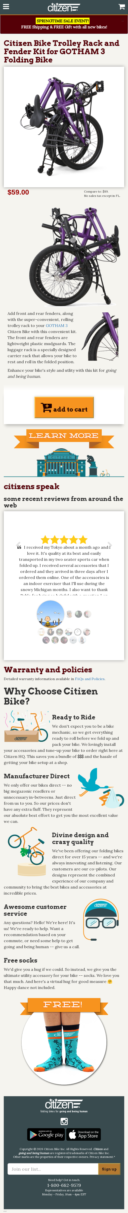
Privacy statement (101, 1157)
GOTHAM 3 (57, 325)
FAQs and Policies (90, 679)
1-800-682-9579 (64, 1185)
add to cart (64, 407)
